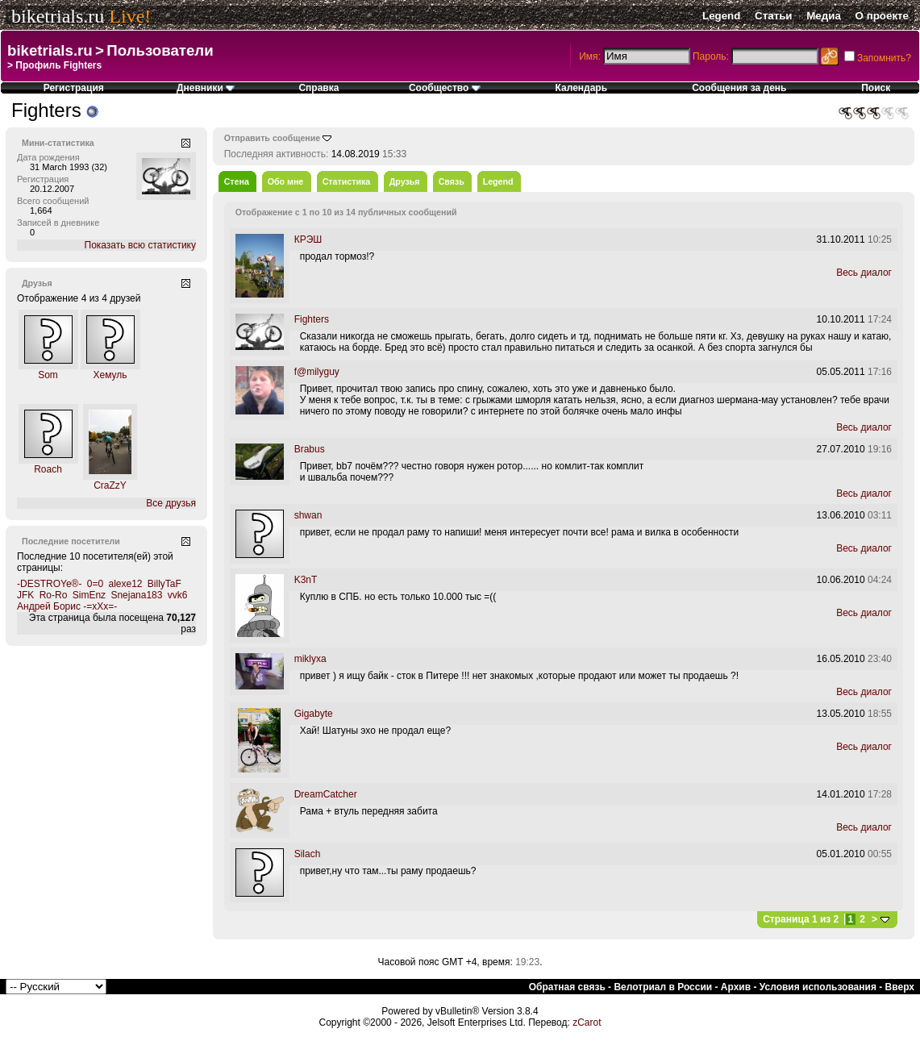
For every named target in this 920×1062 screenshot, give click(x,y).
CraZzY (110, 485)
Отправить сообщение (272, 138)
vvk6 (178, 595)
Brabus (309, 449)
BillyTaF (164, 583)
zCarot (586, 1022)
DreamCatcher (325, 794)
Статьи (773, 16)
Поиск (875, 88)
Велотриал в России (663, 987)
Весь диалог (864, 272)
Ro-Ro (54, 595)
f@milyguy (316, 371)
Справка (318, 88)
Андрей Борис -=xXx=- (67, 606)
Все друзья (171, 503)
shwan (308, 515)
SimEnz (89, 595)
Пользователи (159, 50)
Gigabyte (313, 713)
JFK (25, 595)
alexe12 (125, 583)
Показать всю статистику (140, 245)
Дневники (206, 88)
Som (48, 375)
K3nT (306, 579)
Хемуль (110, 375)
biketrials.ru (57, 16)
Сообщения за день (739, 88)
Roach (48, 469)
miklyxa (310, 658)
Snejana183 (136, 595)
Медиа (823, 16)
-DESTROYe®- (49, 583)
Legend (721, 16)
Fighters (311, 319)
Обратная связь (567, 987)
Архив (736, 987)
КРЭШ (308, 239)
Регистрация (74, 88)
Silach (307, 854)
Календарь (582, 88)
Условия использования (818, 987)
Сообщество (445, 88)
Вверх (899, 987)
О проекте (882, 16)
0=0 (95, 583)
